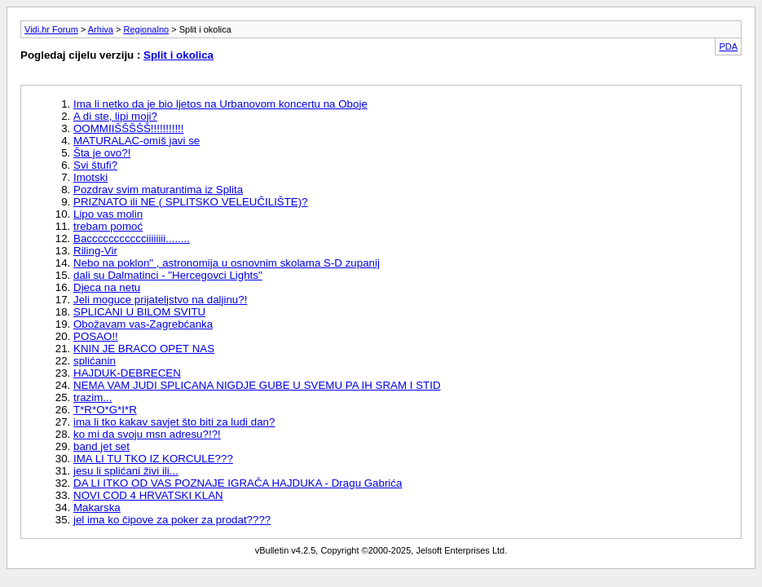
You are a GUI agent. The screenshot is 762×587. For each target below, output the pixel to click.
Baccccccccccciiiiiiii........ (131, 238)
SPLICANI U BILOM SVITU (139, 312)
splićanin (94, 361)
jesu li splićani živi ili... (125, 471)
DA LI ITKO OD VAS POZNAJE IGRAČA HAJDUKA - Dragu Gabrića (237, 483)
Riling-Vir (95, 251)
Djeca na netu (106, 287)
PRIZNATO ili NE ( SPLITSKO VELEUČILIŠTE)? (190, 202)
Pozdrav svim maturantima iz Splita (158, 189)
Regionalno (147, 29)
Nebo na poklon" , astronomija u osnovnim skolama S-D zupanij (226, 263)
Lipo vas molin (108, 214)
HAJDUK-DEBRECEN (127, 373)
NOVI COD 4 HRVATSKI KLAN (148, 495)
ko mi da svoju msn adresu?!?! (147, 434)
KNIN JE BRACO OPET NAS (143, 348)
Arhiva (100, 29)
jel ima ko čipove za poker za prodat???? (172, 520)
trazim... (92, 397)
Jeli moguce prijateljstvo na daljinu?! (160, 300)
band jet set (101, 446)
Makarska (97, 507)
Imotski (90, 177)
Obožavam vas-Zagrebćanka (143, 324)
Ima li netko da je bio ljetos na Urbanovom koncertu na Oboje (220, 104)
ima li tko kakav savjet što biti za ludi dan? (174, 422)
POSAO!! (95, 336)
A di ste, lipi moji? (115, 116)
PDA (728, 46)
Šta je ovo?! (101, 153)
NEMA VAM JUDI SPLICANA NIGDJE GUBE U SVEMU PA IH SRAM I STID (257, 385)
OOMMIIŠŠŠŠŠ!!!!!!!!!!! (128, 128)
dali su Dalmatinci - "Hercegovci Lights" (167, 275)
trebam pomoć (108, 226)
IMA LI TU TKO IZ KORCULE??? (153, 458)
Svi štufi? (95, 165)
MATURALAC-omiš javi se (136, 141)
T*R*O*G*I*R (105, 410)
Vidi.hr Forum (51, 29)
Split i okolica (178, 55)
